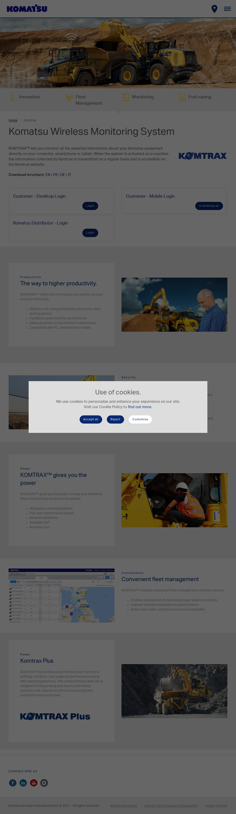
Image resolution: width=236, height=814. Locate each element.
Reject (115, 419)
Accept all (90, 419)
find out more (139, 407)
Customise (140, 419)
